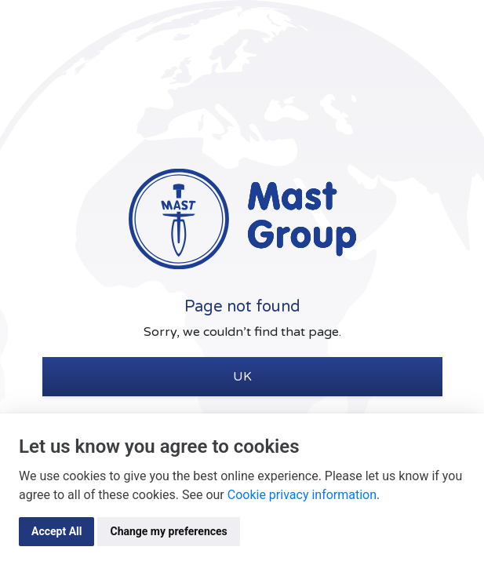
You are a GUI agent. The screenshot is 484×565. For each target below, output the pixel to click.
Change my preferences (168, 531)
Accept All (56, 531)
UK (242, 377)
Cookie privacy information (302, 494)
